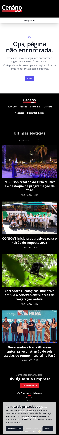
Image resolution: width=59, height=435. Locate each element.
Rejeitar (48, 428)
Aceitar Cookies (14, 428)
